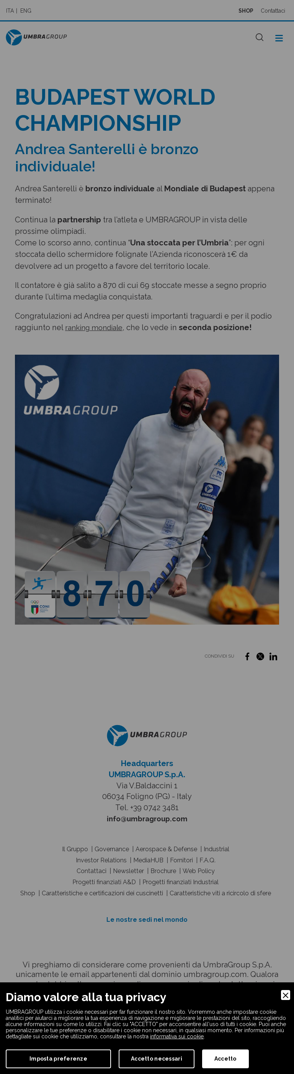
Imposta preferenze (58, 1059)
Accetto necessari (156, 1059)
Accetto (225, 1059)
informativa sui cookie (177, 1036)
